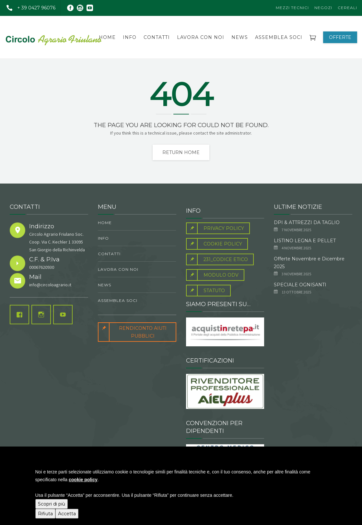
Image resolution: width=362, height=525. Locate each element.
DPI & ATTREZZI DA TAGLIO (307, 222)
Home (107, 37)
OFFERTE (340, 37)
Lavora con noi (200, 37)
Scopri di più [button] (51, 504)
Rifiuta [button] (45, 514)
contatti (157, 37)
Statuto (205, 290)
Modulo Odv (212, 275)
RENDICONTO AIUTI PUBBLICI (132, 332)
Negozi (323, 7)
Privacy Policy (215, 228)
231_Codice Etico (217, 259)
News (239, 37)
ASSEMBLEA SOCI (278, 37)
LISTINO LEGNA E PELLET (305, 241)
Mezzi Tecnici (292, 7)
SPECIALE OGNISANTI (300, 285)
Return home (181, 152)
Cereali (347, 7)
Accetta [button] (67, 514)
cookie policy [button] (83, 479)
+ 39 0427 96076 (28, 8)
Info (129, 37)
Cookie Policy (214, 244)
